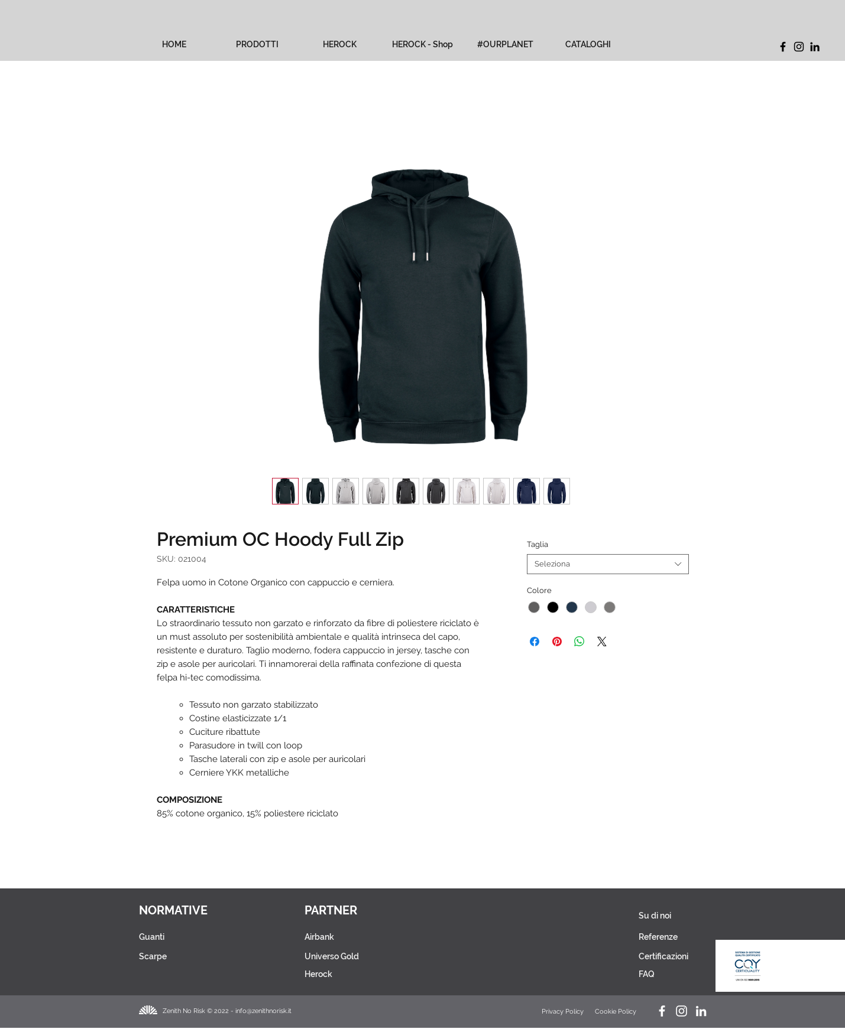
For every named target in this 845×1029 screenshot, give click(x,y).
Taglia (537, 544)
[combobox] (607, 564)
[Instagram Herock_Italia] (681, 1011)
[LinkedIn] (814, 46)
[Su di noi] (664, 915)
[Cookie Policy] (617, 1011)
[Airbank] (354, 937)
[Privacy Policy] (563, 1011)
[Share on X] (602, 641)
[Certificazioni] (664, 956)
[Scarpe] (176, 956)
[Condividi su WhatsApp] (579, 641)
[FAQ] (660, 974)
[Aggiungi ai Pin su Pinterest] (557, 641)
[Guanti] (176, 937)
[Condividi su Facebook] (534, 641)
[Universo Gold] (354, 956)
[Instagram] (798, 46)
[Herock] (354, 974)
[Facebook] (782, 46)
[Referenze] (664, 937)
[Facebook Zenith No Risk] (662, 1011)
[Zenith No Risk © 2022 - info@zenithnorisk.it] (231, 1011)
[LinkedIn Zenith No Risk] (701, 1011)
